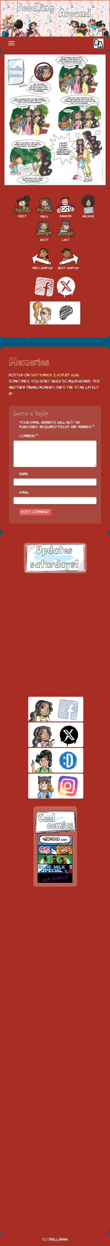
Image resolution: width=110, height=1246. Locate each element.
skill (45, 760)
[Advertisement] (55, 635)
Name (23, 474)
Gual (75, 375)
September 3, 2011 (47, 375)
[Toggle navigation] (11, 43)
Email (24, 492)
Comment (28, 436)
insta (45, 786)
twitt (45, 734)
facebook (45, 709)
